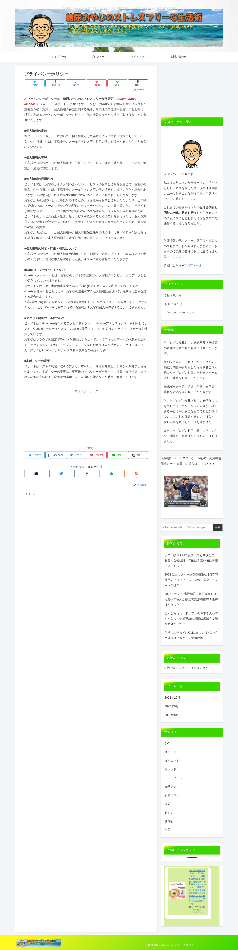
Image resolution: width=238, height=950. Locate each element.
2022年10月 (172, 697)
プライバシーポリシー (179, 313)
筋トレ (168, 812)
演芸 (167, 804)
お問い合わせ (173, 304)
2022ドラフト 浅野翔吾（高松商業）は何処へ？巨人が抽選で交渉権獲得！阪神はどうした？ (191, 599)
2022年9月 (171, 706)
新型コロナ (171, 795)
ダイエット (171, 760)
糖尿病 (168, 821)
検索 (217, 527)
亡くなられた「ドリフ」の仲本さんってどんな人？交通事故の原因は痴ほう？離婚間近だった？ (191, 619)
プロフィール (193, 265)
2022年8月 (171, 715)
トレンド (170, 769)
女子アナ (170, 786)
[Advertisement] (86, 417)
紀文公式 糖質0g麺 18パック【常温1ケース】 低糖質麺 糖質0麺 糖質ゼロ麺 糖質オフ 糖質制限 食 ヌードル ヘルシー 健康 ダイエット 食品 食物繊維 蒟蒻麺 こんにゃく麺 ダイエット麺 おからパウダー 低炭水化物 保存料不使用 (197, 887)
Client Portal (172, 295)
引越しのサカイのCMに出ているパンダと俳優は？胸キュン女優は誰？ (190, 635)
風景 (167, 830)
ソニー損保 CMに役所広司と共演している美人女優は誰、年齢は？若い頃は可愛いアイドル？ (191, 561)
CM (166, 743)
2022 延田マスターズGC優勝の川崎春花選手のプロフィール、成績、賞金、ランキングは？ (191, 580)
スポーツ (170, 752)
